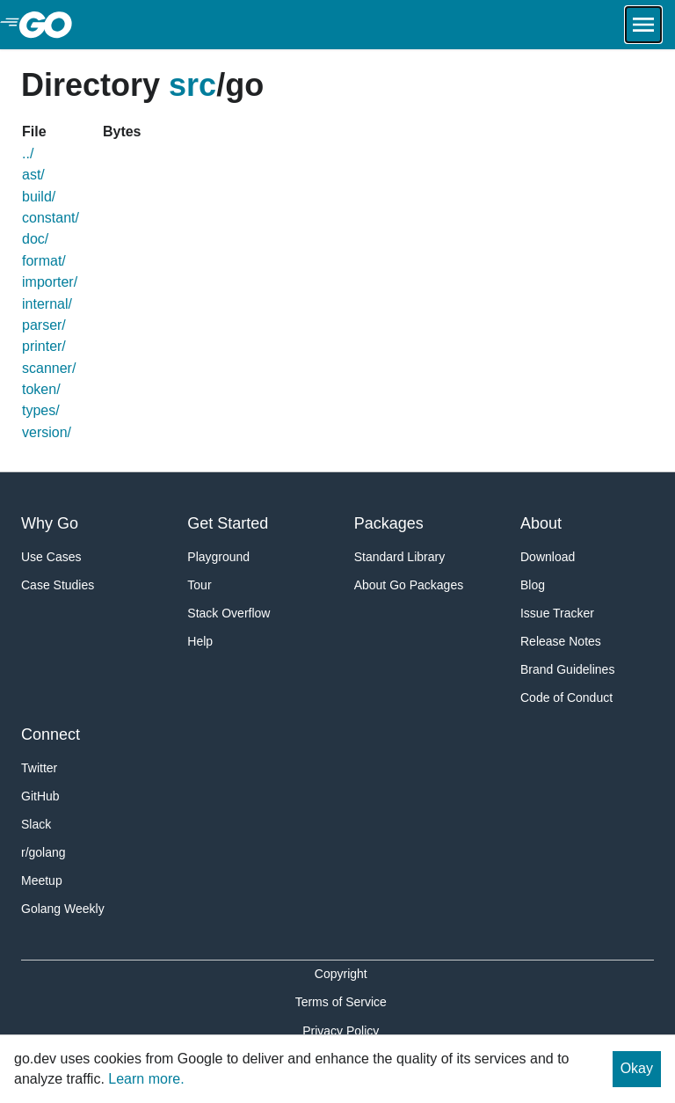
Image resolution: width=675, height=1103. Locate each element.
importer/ (49, 281)
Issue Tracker (557, 613)
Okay (637, 1068)
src (192, 85)
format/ (44, 260)
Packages (389, 523)
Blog (532, 585)
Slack (36, 824)
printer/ (44, 346)
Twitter (39, 768)
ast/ (33, 174)
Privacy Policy (340, 1031)
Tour (199, 585)
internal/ (47, 303)
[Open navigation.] (643, 24)
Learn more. (146, 1078)
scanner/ (49, 368)
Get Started (227, 523)
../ (27, 153)
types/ (41, 410)
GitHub (40, 796)
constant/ (50, 217)
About (541, 523)
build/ (38, 196)
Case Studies (57, 585)
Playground (218, 557)
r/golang (43, 852)
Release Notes (560, 641)
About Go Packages (409, 585)
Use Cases (51, 557)
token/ (41, 389)
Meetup (41, 880)
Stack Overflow (228, 613)
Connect (50, 734)
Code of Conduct (566, 697)
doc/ (35, 238)
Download (547, 557)
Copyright (341, 974)
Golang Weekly (63, 909)
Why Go (49, 523)
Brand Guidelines (567, 669)
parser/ (44, 325)
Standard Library (400, 557)
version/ (46, 432)
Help (200, 641)
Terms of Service (341, 1002)
